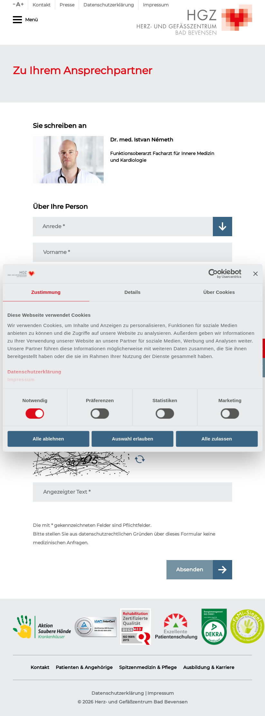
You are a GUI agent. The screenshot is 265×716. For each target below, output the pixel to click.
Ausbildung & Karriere (208, 667)
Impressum (21, 379)
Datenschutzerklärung (34, 371)
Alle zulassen (216, 439)
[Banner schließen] (255, 273)
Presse (67, 5)
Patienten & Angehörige (84, 667)
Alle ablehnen (48, 439)
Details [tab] (133, 292)
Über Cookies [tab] (219, 292)
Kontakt (42, 5)
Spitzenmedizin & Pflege (148, 667)
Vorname (56, 252)
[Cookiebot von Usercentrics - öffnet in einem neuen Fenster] (213, 273)
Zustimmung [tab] (46, 292)
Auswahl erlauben (132, 439)
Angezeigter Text (66, 492)
